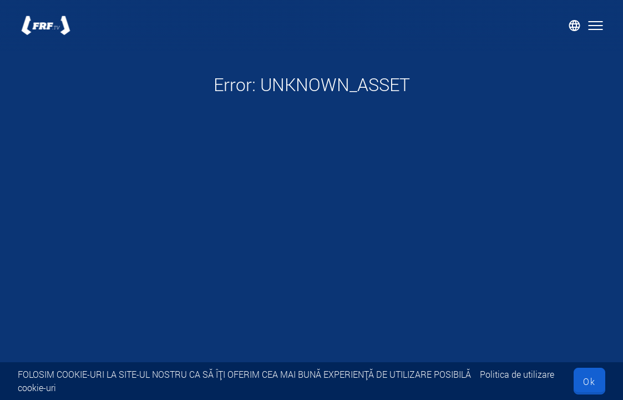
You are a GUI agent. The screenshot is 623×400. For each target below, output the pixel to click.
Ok (589, 381)
